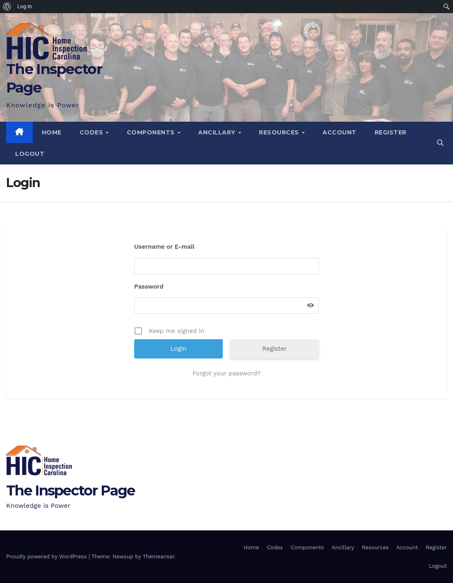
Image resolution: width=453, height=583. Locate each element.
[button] (440, 143)
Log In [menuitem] (24, 6)
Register (391, 132)
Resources (280, 132)
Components (152, 132)
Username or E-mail (164, 246)
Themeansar (158, 556)
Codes (92, 132)
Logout (29, 153)
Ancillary (217, 132)
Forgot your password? (226, 373)
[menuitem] (7, 6)
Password (148, 286)
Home (52, 132)
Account (340, 132)
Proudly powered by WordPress (47, 556)
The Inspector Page (70, 490)
